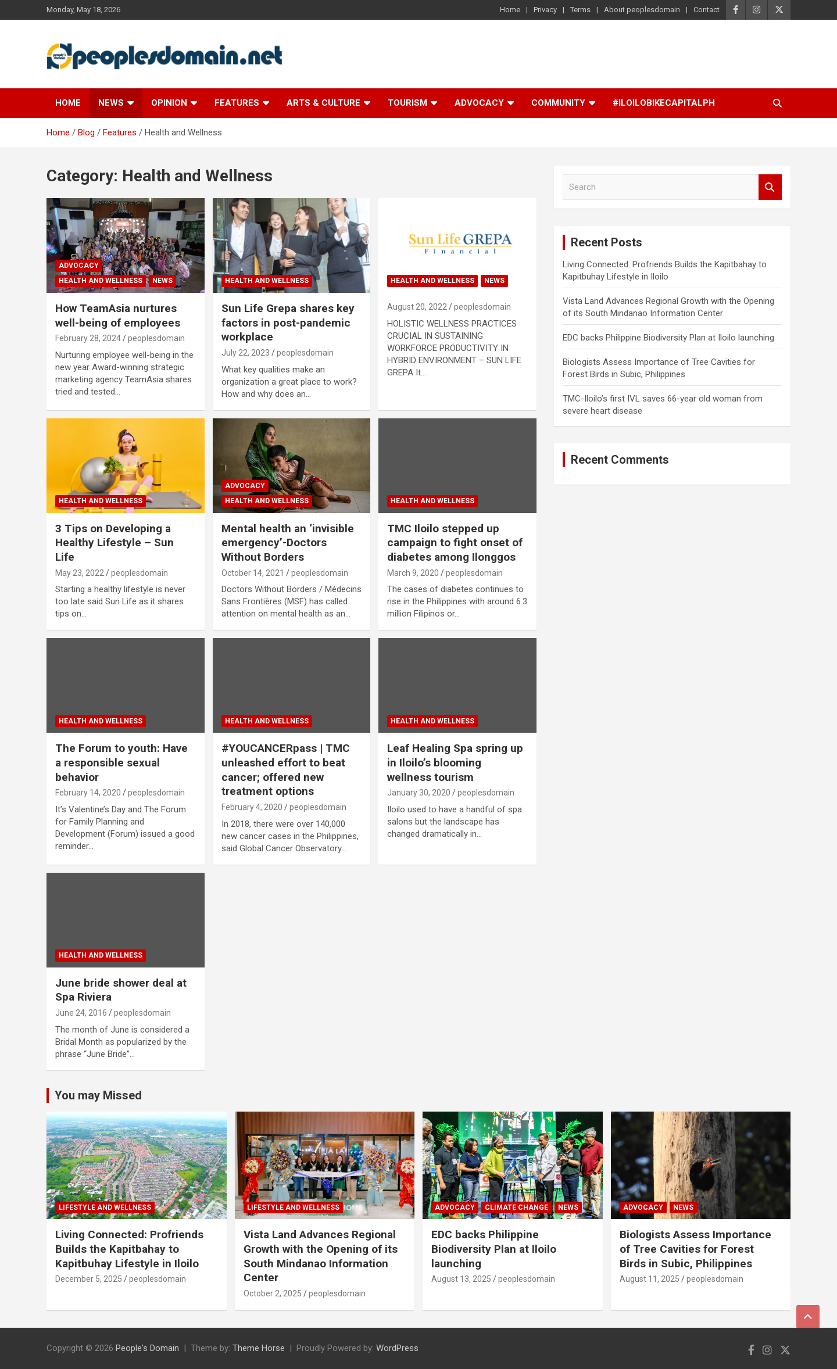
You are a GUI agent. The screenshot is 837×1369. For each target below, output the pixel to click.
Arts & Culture (323, 103)
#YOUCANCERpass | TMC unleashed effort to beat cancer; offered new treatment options (285, 769)
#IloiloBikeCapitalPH (664, 103)
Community (558, 103)
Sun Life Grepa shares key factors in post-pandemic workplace (288, 322)
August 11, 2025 (649, 1279)
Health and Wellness (100, 281)
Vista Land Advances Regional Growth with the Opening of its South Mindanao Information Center (321, 1256)
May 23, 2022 (79, 573)
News (111, 103)
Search (770, 187)
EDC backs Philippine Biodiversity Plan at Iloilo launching (668, 337)
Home (510, 9)
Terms (580, 9)
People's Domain (147, 1348)
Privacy (545, 9)
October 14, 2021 (252, 573)
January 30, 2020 (418, 792)
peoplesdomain (156, 338)
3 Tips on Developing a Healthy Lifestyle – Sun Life (114, 543)
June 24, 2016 (81, 1012)
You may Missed (98, 1095)
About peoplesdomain (642, 9)
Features (236, 103)
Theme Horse (259, 1348)
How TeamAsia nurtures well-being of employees (117, 315)
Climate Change (516, 1207)
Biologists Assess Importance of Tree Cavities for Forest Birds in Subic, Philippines (695, 1249)
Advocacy (479, 103)
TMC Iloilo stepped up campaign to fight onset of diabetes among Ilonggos (455, 543)
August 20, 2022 (417, 306)
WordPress (397, 1348)
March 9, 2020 (413, 573)
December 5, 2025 (88, 1279)
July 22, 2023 (245, 352)
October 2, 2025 (273, 1293)
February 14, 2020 (88, 792)
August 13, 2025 (461, 1279)
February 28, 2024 (88, 338)
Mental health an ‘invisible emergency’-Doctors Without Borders (287, 543)
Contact (706, 9)
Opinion (169, 103)
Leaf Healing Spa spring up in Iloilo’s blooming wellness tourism (455, 762)
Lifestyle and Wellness (105, 1207)
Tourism (407, 103)
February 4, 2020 (251, 807)
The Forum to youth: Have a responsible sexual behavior (121, 762)
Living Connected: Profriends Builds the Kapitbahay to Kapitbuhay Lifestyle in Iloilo (129, 1249)
